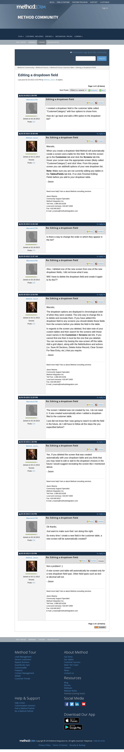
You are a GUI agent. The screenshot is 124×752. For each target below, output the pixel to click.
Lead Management (23, 656)
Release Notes (53, 42)
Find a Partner (63, 2)
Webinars (32, 42)
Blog (52, 2)
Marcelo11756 (32, 100)
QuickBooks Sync (22, 665)
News (66, 670)
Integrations (60, 36)
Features (49, 36)
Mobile (18, 676)
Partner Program (79, 2)
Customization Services (25, 705)
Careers (67, 667)
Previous (94, 90)
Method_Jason (49, 80)
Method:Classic (42, 67)
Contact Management (24, 673)
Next (103, 90)
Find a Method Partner (25, 708)
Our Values (69, 659)
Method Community (26, 67)
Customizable (21, 667)
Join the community (98, 52)
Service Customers (23, 659)
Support (93, 2)
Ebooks (67, 685)
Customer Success (72, 662)
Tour (21, 36)
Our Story (68, 656)
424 (33, 163)
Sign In (105, 8)
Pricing (69, 36)
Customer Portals (22, 678)
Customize (104, 2)
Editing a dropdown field (86, 67)
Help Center (21, 42)
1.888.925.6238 (99, 741)
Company (78, 36)
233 (33, 122)
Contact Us (69, 673)
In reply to (101, 134)
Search (102, 58)
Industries (39, 36)
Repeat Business (22, 662)
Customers (29, 36)
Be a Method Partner (24, 711)
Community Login (79, 52)
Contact (100, 103)
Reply (91, 103)
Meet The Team (71, 665)
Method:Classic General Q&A (62, 67)
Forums (42, 42)
